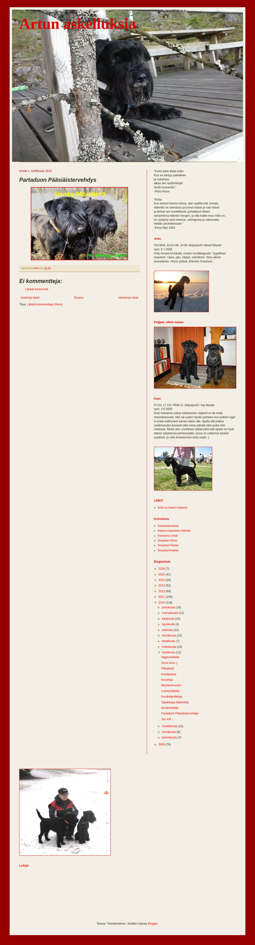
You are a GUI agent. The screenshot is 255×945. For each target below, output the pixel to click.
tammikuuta (170, 737)
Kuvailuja (167, 679)
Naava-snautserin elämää (174, 530)
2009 (162, 744)
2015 (162, 574)
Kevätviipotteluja (171, 696)
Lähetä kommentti (36, 289)
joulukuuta (169, 607)
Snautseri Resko (168, 545)
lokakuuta (168, 618)
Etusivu (78, 297)
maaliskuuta (170, 726)
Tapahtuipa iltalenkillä (175, 702)
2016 (162, 568)
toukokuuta (169, 647)
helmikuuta (169, 732)
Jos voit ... (167, 719)
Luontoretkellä (170, 691)
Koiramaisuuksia (168, 526)
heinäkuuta (169, 635)
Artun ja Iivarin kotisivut (172, 507)
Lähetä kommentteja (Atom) (45, 304)
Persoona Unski (168, 535)
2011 (162, 596)
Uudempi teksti (29, 297)
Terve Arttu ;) (169, 663)
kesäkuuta (169, 641)
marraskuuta (170, 613)
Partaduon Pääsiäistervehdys (180, 713)
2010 (162, 602)
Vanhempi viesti (128, 297)
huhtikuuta (169, 652)
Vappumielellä (170, 657)
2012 (162, 591)
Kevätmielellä (169, 708)
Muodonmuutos (171, 685)
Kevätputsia (168, 674)
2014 (162, 580)
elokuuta (168, 630)
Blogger (153, 923)
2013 (162, 585)
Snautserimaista (168, 550)
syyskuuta (169, 624)
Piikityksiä (167, 668)
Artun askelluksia (77, 23)
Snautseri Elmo (167, 540)
